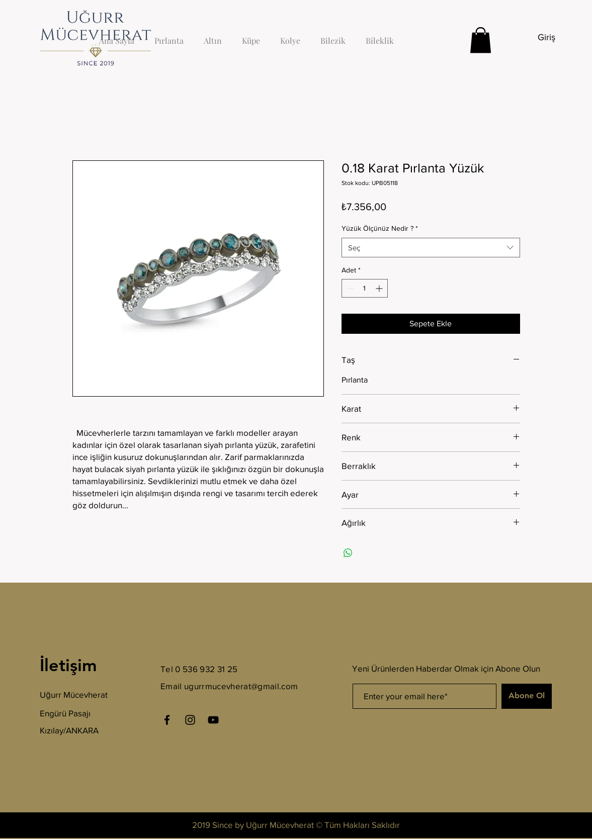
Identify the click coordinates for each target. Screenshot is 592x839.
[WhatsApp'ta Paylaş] (348, 553)
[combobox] (431, 247)
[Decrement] (349, 288)
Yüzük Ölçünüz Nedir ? (380, 228)
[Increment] (380, 288)
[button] (480, 40)
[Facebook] (167, 719)
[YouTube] (213, 719)
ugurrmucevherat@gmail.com (241, 686)
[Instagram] (190, 719)
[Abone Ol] (526, 696)
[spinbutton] (365, 288)
